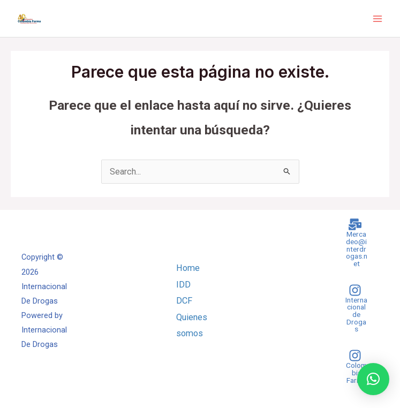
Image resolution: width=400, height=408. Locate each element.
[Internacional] (355, 308)
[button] (373, 379)
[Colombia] (355, 366)
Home (188, 268)
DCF (184, 301)
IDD (183, 284)
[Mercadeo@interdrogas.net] (355, 242)
